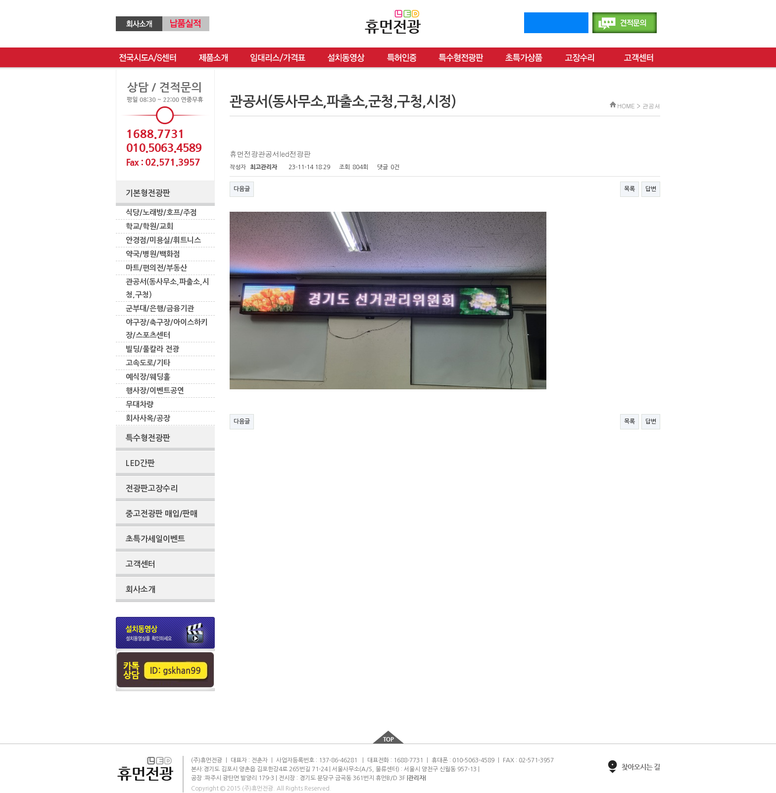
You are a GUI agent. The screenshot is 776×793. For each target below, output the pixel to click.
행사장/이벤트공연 (155, 390)
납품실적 (185, 23)
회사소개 (139, 23)
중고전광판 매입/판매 (161, 513)
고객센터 (638, 57)
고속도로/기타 (148, 363)
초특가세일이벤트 (155, 539)
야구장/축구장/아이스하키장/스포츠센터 (167, 329)
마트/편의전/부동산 (156, 268)
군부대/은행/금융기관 (160, 308)
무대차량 (139, 404)
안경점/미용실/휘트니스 (163, 240)
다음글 (242, 189)
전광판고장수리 (152, 488)
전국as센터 (147, 57)
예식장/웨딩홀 (148, 376)
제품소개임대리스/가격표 (213, 57)
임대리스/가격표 (277, 57)
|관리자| (416, 778)
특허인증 (401, 57)
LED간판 (140, 463)
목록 (629, 189)
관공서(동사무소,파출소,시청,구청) (167, 288)
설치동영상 (346, 57)
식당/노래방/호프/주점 (161, 212)
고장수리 (583, 57)
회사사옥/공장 (148, 418)
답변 (650, 189)
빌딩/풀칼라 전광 (152, 349)
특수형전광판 (460, 57)
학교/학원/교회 (149, 226)
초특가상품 (523, 57)
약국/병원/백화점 (153, 254)
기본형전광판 (148, 193)
